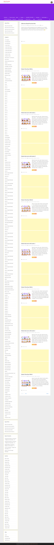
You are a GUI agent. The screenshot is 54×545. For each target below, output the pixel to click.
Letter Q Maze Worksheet (9, 240)
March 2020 (7, 524)
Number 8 (6, 311)
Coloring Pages (44, 17)
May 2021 (6, 513)
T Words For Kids (7, 378)
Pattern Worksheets (8, 332)
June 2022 (6, 492)
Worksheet (6, 410)
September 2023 (7, 471)
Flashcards (14, 19)
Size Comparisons (8, 366)
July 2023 (6, 474)
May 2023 (6, 478)
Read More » (34, 82)
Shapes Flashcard (7, 362)
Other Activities (20, 19)
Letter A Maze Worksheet (9, 172)
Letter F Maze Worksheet (9, 195)
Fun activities (7, 151)
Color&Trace (7, 135)
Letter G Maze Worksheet (9, 199)
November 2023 (7, 467)
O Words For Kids (7, 321)
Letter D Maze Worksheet (9, 188)
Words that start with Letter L (28, 112)
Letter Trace (7, 252)
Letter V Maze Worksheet (9, 259)
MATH (6, 279)
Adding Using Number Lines (9, 61)
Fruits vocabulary (7, 149)
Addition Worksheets (8, 64)
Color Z (6, 133)
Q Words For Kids (7, 346)
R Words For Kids (7, 348)
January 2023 (7, 483)
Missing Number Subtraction (9, 289)
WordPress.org (7, 540)
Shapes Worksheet (8, 364)
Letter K (6, 211)
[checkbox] (52, 2)
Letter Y (6, 268)
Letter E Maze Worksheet (9, 192)
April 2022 (6, 495)
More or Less (7, 291)
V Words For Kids (7, 396)
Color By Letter (7, 89)
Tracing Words (7, 389)
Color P (6, 116)
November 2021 (7, 504)
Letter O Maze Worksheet (9, 233)
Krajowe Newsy (7, 444)
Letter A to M (7, 174)
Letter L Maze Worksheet (9, 217)
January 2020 (7, 527)
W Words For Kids (8, 405)
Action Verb (7, 59)
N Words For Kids (7, 293)
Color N (6, 112)
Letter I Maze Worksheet (9, 206)
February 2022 (7, 499)
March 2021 (7, 517)
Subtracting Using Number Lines (10, 373)
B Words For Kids (7, 75)
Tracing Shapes (7, 387)
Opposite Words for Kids (9, 323)
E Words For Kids (7, 142)
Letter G (6, 197)
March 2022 (7, 497)
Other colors (7, 327)
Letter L (6, 215)
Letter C (6, 181)
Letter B (6, 178)
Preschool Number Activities (9, 343)
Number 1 (6, 295)
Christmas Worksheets (7, 19)
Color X (6, 130)
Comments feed (7, 538)
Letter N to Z (7, 227)
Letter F (6, 194)
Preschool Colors (7, 341)
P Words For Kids (7, 330)
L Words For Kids (24, 128)
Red (5, 351)
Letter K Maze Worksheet (9, 213)
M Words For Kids (8, 275)
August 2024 (7, 462)
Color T (6, 123)
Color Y (6, 132)
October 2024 (7, 460)
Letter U (6, 254)
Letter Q (6, 238)
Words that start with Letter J (28, 243)
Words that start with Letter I (28, 330)
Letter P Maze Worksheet (9, 236)
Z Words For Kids (7, 417)
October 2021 (7, 506)
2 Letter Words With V (8, 52)
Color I (6, 103)
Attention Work (7, 73)
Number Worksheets (8, 316)
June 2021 (6, 511)
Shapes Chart (7, 360)
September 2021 (7, 508)
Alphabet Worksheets (8, 71)
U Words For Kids (7, 394)
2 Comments (37, 25)
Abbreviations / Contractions (9, 57)
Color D (6, 94)
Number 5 (6, 305)
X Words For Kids (7, 412)
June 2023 (6, 476)
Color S (6, 121)
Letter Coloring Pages (8, 185)
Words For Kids (28, 19)
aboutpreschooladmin (31, 25)
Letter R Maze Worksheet (9, 243)
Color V (6, 126)
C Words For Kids (7, 78)
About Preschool (7, 1)
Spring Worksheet (8, 367)
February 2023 (7, 481)
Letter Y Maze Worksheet (9, 270)
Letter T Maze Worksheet (9, 250)
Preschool (5, 17)
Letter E (6, 190)
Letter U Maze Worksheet (9, 256)
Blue (5, 77)
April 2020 (6, 522)
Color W (6, 128)
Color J (6, 105)
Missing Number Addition (9, 286)
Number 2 (6, 300)
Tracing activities (7, 385)
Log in (6, 534)
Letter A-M (6, 176)
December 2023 (7, 465)
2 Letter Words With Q (8, 48)
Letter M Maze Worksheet (9, 220)
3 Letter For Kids (7, 54)
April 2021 (6, 515)
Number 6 (6, 307)
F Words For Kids (7, 144)
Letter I (6, 204)
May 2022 (6, 494)
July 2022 (6, 490)
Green (6, 160)
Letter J (6, 208)
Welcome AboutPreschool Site (28, 23)
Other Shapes (7, 328)
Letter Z (6, 272)
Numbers (22, 17)
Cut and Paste (7, 139)
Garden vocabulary (8, 155)
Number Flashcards (8, 314)
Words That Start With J (27, 287)
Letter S (6, 245)
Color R (6, 119)
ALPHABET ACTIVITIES (29, 17)
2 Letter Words (7, 45)
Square (6, 371)
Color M (6, 110)
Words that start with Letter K (28, 156)
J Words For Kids (24, 259)
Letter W (6, 261)
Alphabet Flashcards (8, 68)
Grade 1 (17, 17)
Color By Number (7, 91)
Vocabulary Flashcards (8, 401)
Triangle (6, 392)
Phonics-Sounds (12, 17)
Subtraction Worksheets (8, 376)
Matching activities (8, 277)
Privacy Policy (40, 19)
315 (25, 393)
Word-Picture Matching (8, 406)
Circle (6, 82)
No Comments (37, 70)
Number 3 (6, 302)
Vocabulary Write (7, 403)
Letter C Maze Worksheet (9, 183)
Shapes (34, 19)
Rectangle (6, 350)
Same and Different (8, 355)
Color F (6, 98)
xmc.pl (6, 447)
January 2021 (7, 520)
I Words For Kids (24, 346)
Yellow (6, 415)
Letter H (6, 201)
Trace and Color (7, 383)
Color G (6, 100)
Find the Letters (7, 146)
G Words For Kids (7, 153)
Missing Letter (7, 282)
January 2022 (7, 501)
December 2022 (7, 485)
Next (47, 393)
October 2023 (7, 469)
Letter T (6, 249)
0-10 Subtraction (7, 41)
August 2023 (7, 472)
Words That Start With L (27, 69)
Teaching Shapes (7, 380)
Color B (6, 87)
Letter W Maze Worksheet (9, 263)
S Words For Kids (7, 353)
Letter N (6, 224)
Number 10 (6, 298)
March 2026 (7, 458)
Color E (6, 96)
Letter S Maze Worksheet (9, 247)
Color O (6, 114)
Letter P (6, 234)
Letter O (6, 231)
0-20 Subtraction (7, 43)
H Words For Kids (7, 162)
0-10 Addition (7, 39)
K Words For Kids (24, 172)
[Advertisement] (27, 10)
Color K (6, 107)
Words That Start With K (27, 200)
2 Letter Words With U (8, 50)
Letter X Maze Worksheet (9, 266)
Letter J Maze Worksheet (9, 210)
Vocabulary (37, 17)
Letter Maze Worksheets (9, 222)
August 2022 (7, 488)
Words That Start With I (27, 374)
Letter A (6, 171)
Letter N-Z (6, 229)
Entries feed (7, 536)
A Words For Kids (7, 55)
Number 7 (6, 309)
